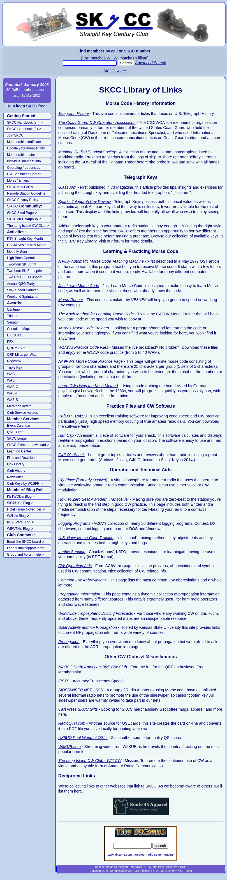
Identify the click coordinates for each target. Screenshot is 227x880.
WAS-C (12, 387)
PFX (10, 342)
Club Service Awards (22, 413)
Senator (13, 322)
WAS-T (12, 393)
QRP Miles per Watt (21, 355)
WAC (11, 374)
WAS (11, 380)
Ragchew (14, 361)
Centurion (14, 309)
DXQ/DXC (14, 335)
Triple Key (14, 367)
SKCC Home (114, 71)
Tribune (12, 316)
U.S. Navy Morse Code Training (85, 537)
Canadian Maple (19, 329)
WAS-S (12, 400)
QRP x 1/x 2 (16, 348)
